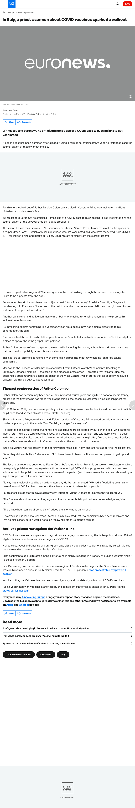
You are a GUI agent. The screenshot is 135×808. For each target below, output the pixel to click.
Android (24, 604)
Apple (9, 604)
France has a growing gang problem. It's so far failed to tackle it (36, 635)
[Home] (4, 12)
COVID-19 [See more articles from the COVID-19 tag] (45, 654)
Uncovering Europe (33, 597)
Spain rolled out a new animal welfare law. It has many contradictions (39, 643)
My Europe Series (26, 13)
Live (127, 3)
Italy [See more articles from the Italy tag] (63, 654)
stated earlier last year (16, 590)
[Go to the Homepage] (12, 4)
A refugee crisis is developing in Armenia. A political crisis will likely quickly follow (46, 628)
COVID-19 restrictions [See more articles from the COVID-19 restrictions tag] (19, 654)
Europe (11, 13)
